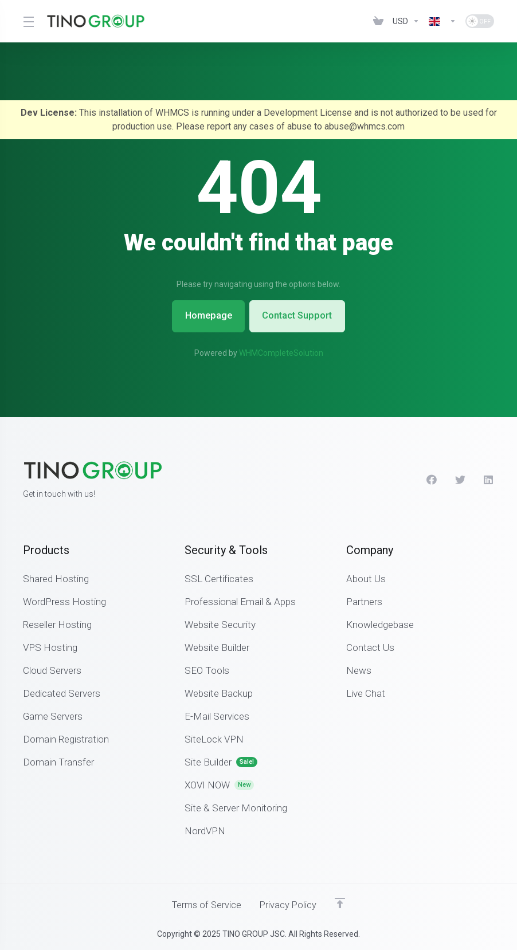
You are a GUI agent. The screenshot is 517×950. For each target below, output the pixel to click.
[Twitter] (460, 479)
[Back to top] (342, 902)
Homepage (205, 315)
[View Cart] (378, 21)
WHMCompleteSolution (281, 352)
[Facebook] (431, 479)
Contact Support (300, 315)
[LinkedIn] (489, 479)
